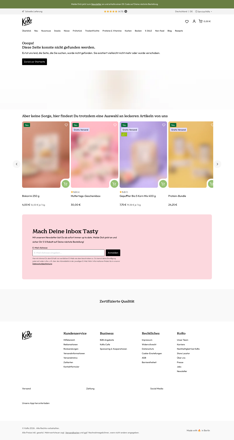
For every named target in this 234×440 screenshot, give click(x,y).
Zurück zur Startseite (34, 61)
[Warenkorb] (204, 21)
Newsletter (96, 4)
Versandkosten (72, 432)
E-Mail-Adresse (39, 247)
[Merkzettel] (186, 21)
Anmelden (113, 252)
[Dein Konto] (194, 21)
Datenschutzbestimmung (42, 264)
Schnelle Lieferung (32, 11)
